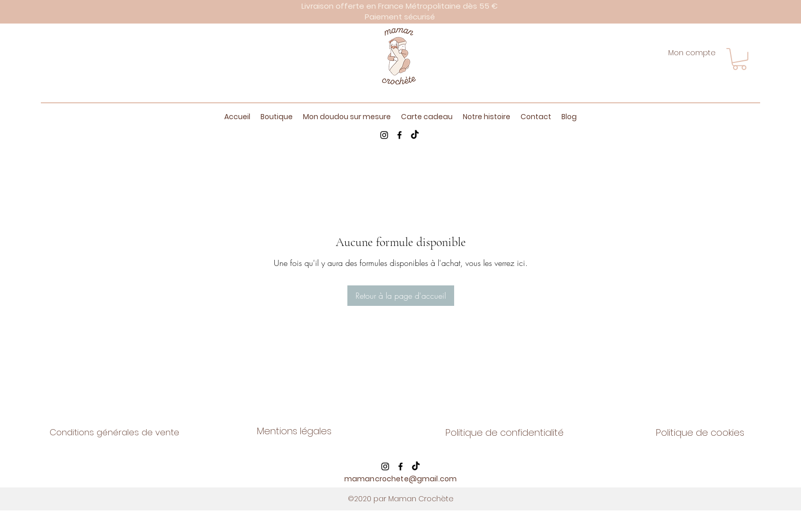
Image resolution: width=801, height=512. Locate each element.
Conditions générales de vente (114, 432)
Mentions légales (294, 431)
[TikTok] (415, 135)
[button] (739, 59)
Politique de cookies (700, 432)
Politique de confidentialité (504, 432)
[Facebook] (399, 135)
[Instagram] (384, 135)
